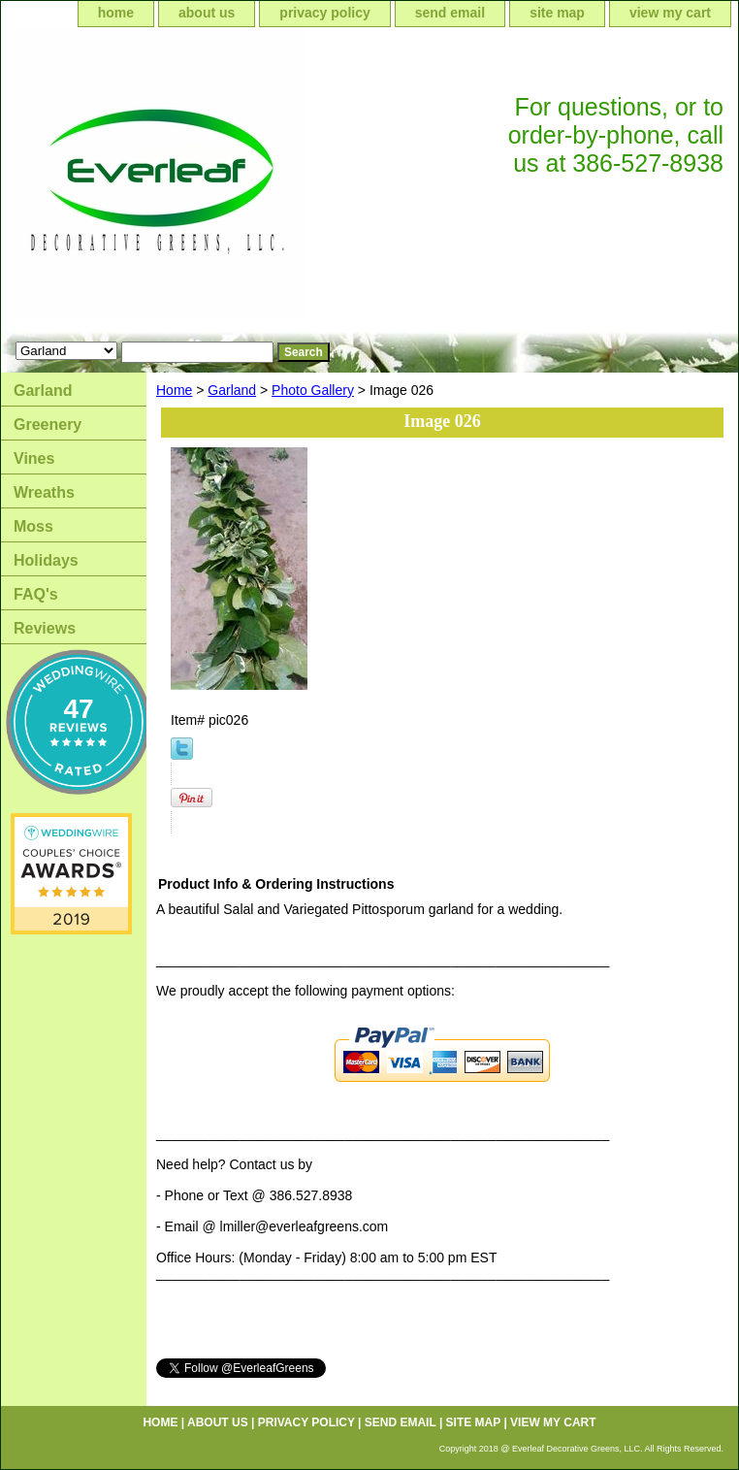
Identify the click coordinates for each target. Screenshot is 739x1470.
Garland (232, 390)
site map (557, 12)
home (116, 12)
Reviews (45, 628)
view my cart (670, 12)
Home (174, 390)
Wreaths (44, 492)
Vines (34, 458)
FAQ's (36, 594)
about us (206, 12)
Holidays (46, 560)
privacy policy (324, 12)
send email (450, 12)
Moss (33, 526)
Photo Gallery (313, 390)
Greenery (47, 424)
